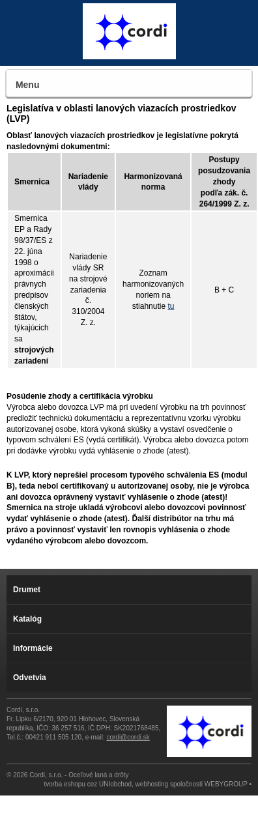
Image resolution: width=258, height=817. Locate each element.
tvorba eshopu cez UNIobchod (88, 784)
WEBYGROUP (226, 784)
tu (170, 306)
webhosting (152, 784)
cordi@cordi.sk (127, 737)
